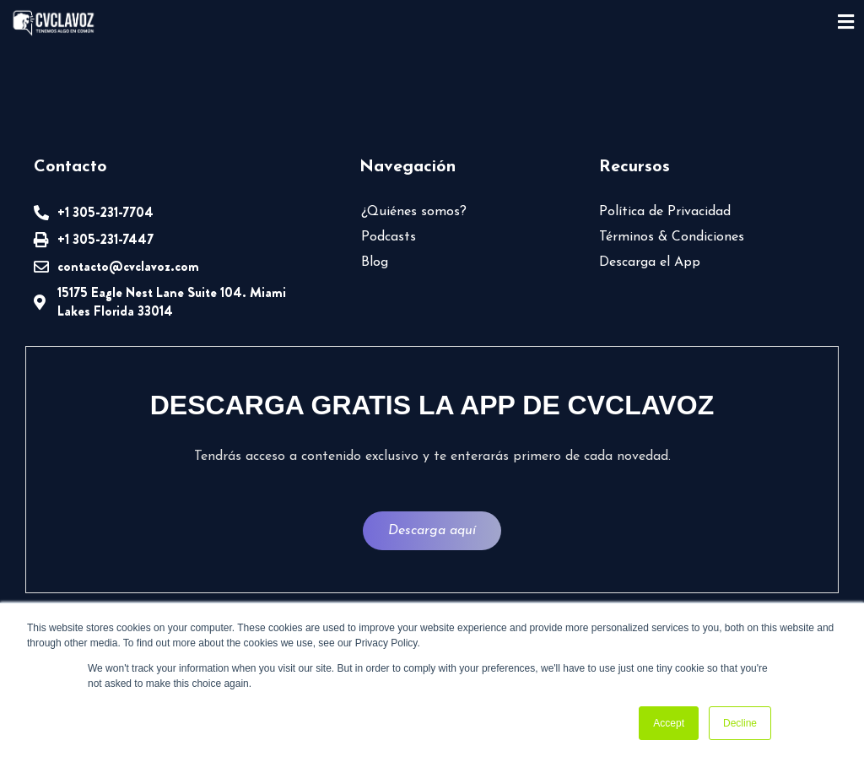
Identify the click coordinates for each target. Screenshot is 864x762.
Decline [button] (740, 723)
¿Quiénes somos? (414, 212)
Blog (374, 262)
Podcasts (388, 237)
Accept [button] (668, 723)
